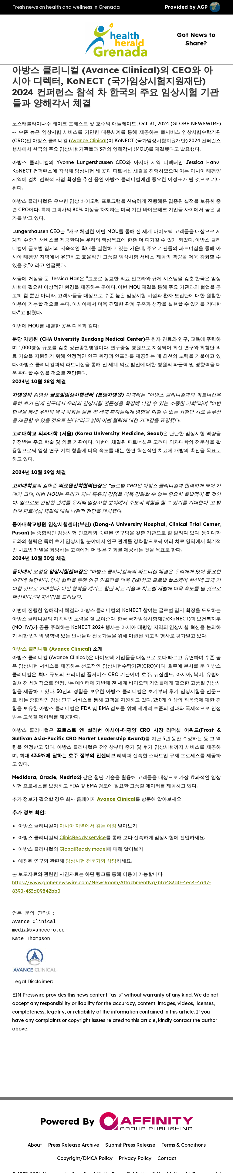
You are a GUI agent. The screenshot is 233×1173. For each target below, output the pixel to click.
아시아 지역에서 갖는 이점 (87, 826)
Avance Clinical (88, 140)
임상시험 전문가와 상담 (91, 861)
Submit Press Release (130, 1145)
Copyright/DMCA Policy (85, 1158)
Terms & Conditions (183, 1145)
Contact (166, 1158)
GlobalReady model (83, 849)
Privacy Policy (135, 1158)
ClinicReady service (82, 837)
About (35, 1145)
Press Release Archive (73, 1145)
